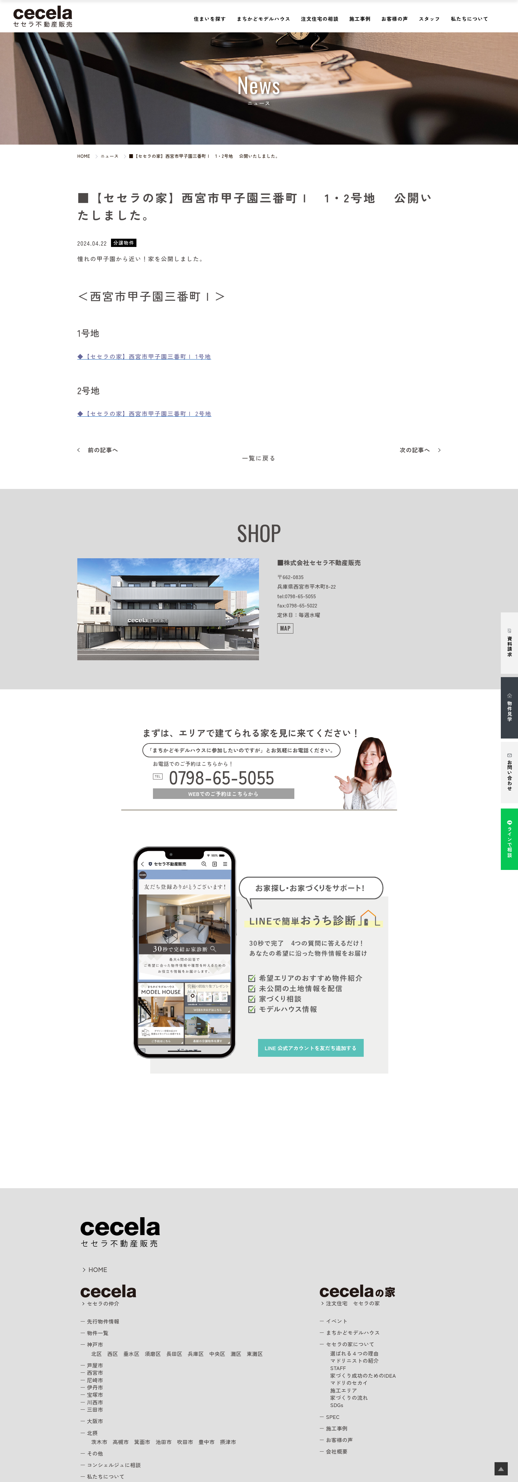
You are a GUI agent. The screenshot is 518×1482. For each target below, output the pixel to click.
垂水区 (131, 1354)
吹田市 (185, 1442)
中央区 (217, 1354)
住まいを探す (210, 18)
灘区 (236, 1354)
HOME (98, 1269)
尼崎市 (95, 1380)
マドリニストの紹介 (354, 1360)
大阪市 (95, 1421)
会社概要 (337, 1451)
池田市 (164, 1442)
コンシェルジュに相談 (114, 1465)
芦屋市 (95, 1365)
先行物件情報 (103, 1321)
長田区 (174, 1354)
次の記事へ (415, 450)
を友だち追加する (310, 1048)
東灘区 (255, 1354)
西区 (112, 1354)
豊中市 (207, 1442)
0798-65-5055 (221, 776)
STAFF (338, 1368)
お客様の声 (394, 18)
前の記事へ (103, 450)
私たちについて (470, 18)
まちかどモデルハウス (263, 18)
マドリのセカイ (349, 1383)
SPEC (333, 1417)
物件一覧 (97, 1333)
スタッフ (429, 18)
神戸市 (95, 1344)
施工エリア (343, 1390)
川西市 (95, 1402)
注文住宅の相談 (320, 18)
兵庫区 (196, 1354)
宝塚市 (95, 1394)
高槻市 (121, 1442)
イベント (337, 1321)
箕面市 (142, 1442)
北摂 (92, 1433)
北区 (96, 1354)
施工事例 (360, 18)
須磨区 (153, 1354)
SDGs (337, 1405)
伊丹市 (95, 1387)
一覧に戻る (259, 458)
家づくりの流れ (349, 1397)
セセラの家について (350, 1344)
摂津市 (228, 1442)
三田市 (95, 1409)
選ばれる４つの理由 (354, 1353)
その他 (95, 1453)
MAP (285, 628)
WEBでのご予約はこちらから (223, 794)
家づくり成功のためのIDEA (363, 1375)
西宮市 (95, 1372)
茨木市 (99, 1442)
